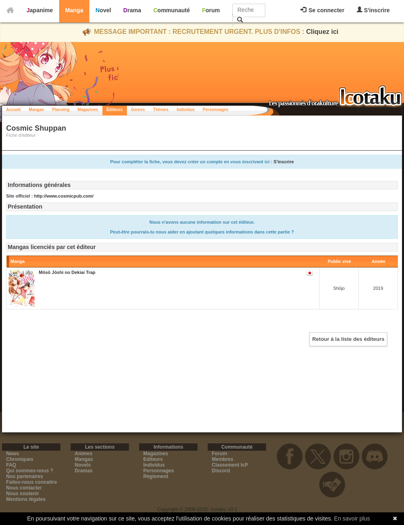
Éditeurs (115, 109)
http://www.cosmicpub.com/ (63, 196)
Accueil (13, 109)
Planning (60, 109)
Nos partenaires (24, 476)
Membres (222, 459)
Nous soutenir (22, 493)
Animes (83, 453)
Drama (132, 10)
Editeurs (153, 459)
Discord (221, 471)
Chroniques (19, 459)
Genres (138, 109)
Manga (74, 10)
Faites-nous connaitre (31, 482)
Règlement (155, 476)
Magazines (88, 109)
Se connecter (322, 10)
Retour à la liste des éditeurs (348, 339)
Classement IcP (230, 465)
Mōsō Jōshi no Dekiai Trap (67, 272)
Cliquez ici (322, 31)
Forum (211, 10)
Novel (103, 10)
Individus (186, 109)
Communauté (171, 10)
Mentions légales (26, 499)
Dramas (84, 471)
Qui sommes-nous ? (29, 471)
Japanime (40, 10)
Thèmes (161, 109)
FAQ (11, 465)
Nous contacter (24, 488)
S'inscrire (373, 10)
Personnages (216, 109)
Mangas (36, 109)
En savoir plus (352, 518)
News (12, 453)
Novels (83, 465)
